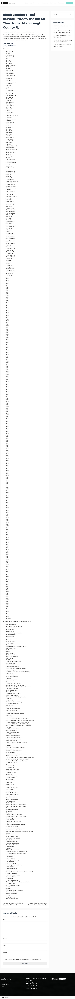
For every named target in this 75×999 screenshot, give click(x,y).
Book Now (69, 3)
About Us (32, 3)
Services (44, 3)
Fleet (38, 3)
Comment (5, 919)
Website (5, 952)
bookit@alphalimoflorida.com (36, 982)
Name (4, 938)
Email (4, 945)
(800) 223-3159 (34, 988)
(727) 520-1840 (33, 983)
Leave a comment (21, 31)
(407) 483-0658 (34, 987)
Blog (3, 986)
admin (5, 31)
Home (26, 3)
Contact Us (61, 3)
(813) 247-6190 (33, 985)
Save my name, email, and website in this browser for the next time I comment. (23, 959)
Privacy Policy (5, 984)
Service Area (53, 3)
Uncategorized (30, 31)
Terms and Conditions (7, 983)
